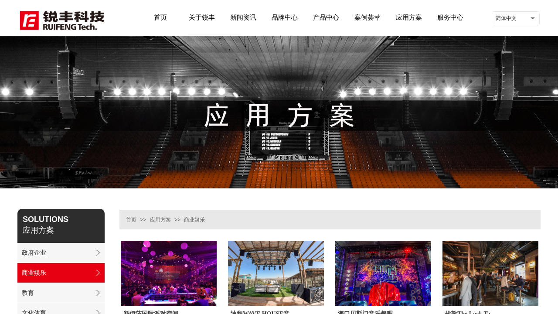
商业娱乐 (194, 220)
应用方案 (160, 220)
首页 (131, 220)
